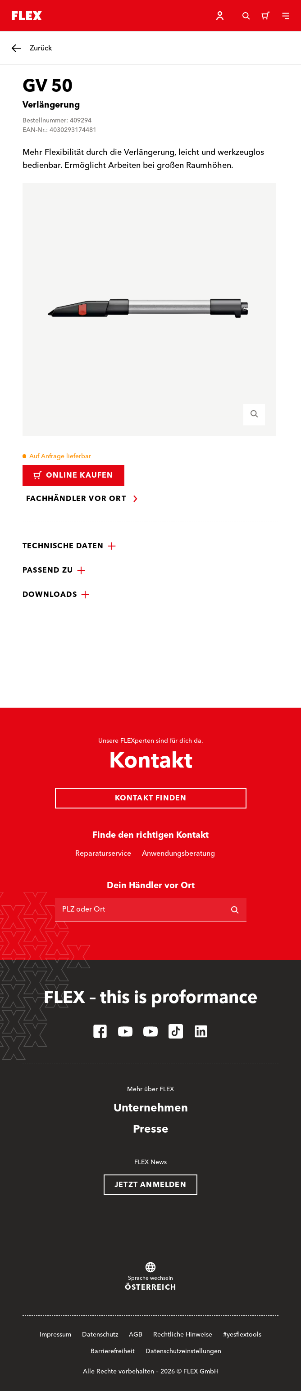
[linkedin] (201, 1031)
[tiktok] (175, 1031)
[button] (69, 546)
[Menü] (286, 16)
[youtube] (125, 1031)
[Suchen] (234, 909)
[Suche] (246, 16)
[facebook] (100, 1031)
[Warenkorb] (266, 16)
